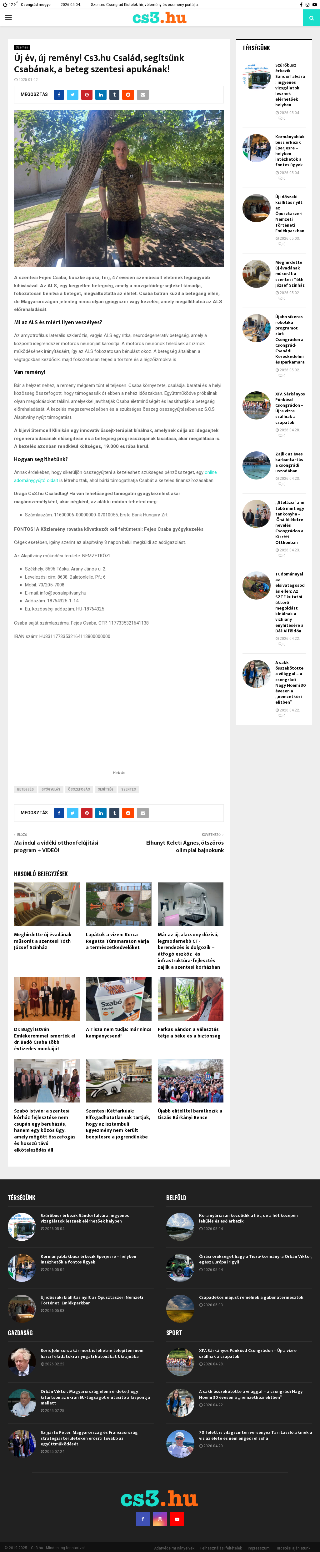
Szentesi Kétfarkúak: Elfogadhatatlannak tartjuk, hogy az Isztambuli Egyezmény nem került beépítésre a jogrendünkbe (118, 1139)
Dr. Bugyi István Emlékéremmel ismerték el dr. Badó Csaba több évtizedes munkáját (44, 1054)
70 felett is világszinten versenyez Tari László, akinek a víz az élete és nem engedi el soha (255, 1450)
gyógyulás (51, 804)
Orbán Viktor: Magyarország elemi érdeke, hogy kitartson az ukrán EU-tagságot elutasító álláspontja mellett (95, 1412)
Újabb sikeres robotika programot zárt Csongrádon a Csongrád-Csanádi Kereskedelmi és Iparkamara (290, 339)
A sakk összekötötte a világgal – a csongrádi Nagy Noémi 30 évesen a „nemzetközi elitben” (290, 682)
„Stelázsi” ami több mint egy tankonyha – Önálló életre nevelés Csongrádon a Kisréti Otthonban (289, 522)
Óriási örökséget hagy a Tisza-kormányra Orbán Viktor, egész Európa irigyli (255, 1274)
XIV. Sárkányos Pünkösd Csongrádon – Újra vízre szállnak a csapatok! (290, 408)
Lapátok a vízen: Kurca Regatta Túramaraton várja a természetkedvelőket (117, 956)
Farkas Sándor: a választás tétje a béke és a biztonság (189, 1048)
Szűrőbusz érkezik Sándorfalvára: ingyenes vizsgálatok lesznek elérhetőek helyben (290, 85)
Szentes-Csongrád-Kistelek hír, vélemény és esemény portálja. (145, 5)
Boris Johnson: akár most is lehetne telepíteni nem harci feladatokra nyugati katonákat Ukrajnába (92, 1368)
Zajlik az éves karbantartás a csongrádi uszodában (289, 462)
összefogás (79, 804)
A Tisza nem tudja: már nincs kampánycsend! (119, 1048)
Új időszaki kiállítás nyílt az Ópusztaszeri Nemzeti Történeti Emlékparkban (289, 213)
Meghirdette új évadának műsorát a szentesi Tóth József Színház (43, 956)
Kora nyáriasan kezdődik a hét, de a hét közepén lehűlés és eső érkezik (248, 1233)
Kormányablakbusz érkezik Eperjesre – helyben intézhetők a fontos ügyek (290, 151)
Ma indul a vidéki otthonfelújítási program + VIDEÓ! (56, 862)
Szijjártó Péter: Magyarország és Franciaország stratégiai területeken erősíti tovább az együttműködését (89, 1453)
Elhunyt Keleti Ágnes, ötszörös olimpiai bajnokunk (185, 862)
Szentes (22, 47)
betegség (25, 804)
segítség (105, 804)
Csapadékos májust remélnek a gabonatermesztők (251, 1312)
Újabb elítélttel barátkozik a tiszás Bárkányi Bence (190, 1129)
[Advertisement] (119, 744)
